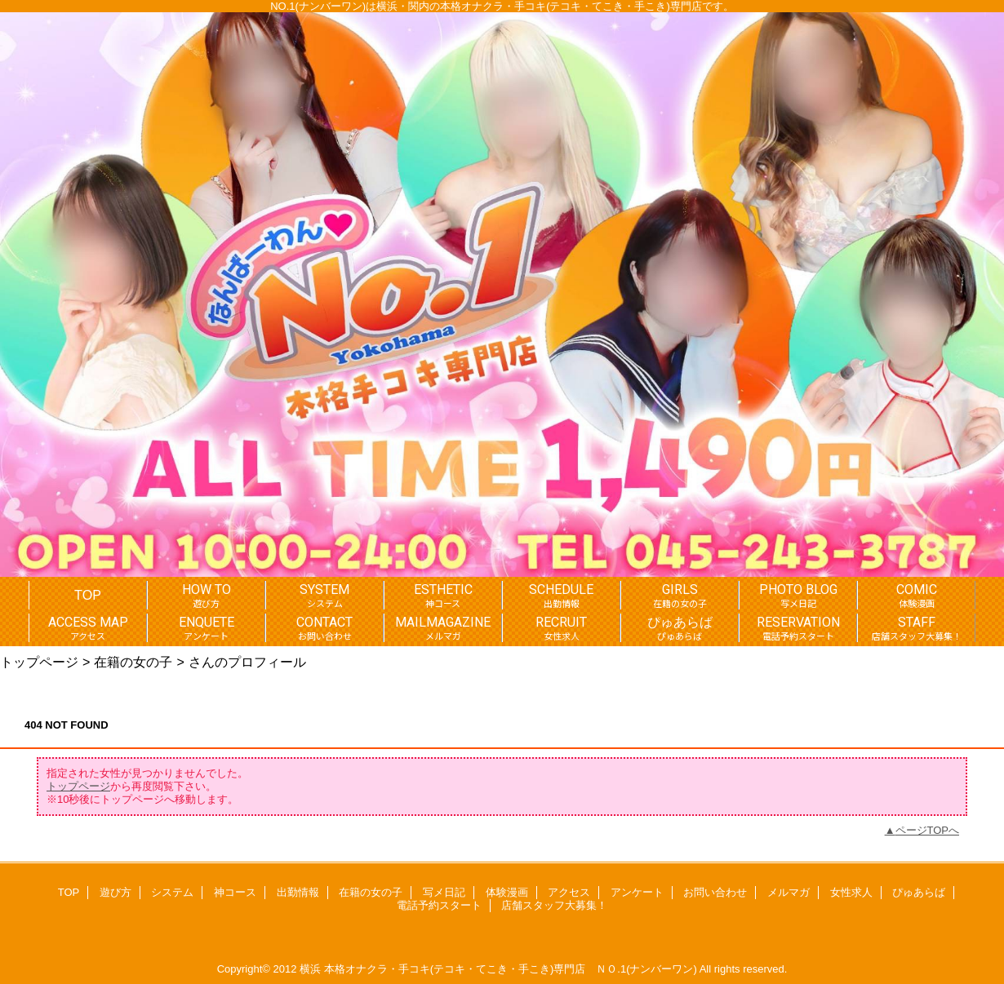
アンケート (637, 892)
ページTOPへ (927, 830)
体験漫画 (507, 892)
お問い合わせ (715, 892)
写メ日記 (444, 892)
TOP (87, 594)
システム (172, 892)
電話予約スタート (439, 905)
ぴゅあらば (918, 892)
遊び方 (115, 892)
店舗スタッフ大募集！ (554, 905)
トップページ (39, 661)
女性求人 (851, 892)
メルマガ (788, 892)
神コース (235, 892)
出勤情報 (298, 892)
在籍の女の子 (133, 661)
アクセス (569, 892)
